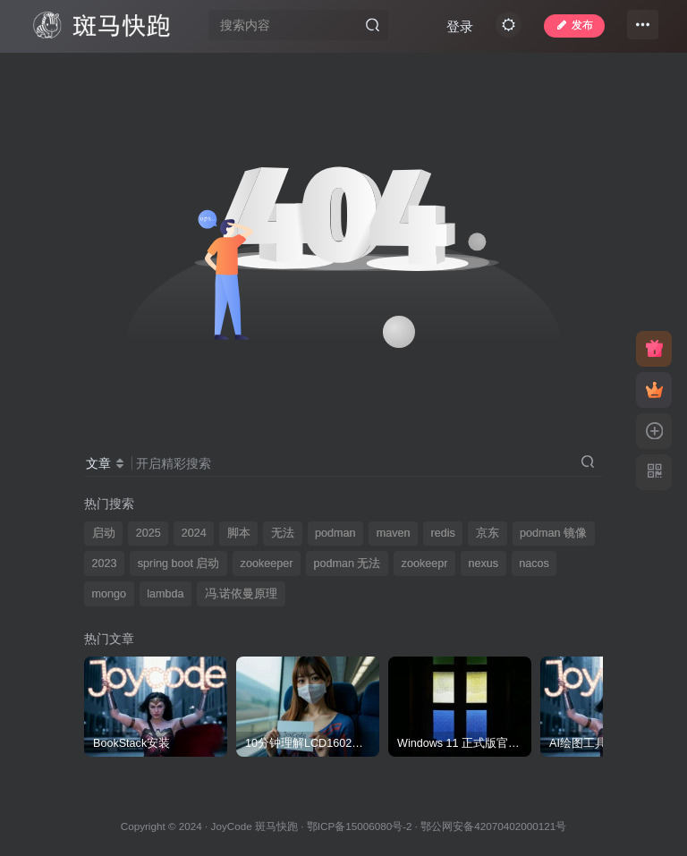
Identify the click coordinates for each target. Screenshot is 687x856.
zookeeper (267, 563)
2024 (194, 533)
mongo (109, 594)
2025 (148, 533)
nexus (484, 563)
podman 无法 (346, 563)
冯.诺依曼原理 (241, 594)
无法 (282, 533)
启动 (103, 533)
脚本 (238, 533)
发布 (566, 30)
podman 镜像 (553, 533)
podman (335, 533)
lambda (165, 594)
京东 (487, 533)
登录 (495, 73)
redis (443, 533)
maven (394, 533)
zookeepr (425, 563)
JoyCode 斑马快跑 (254, 826)
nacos (534, 563)
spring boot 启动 (179, 563)
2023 (104, 563)
